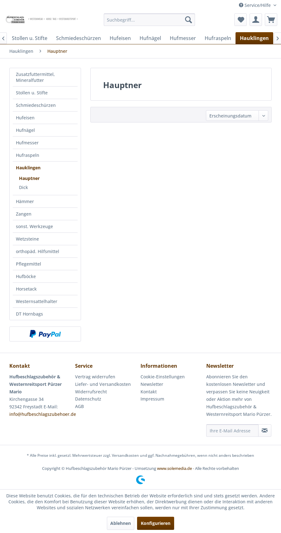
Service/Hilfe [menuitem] (255, 5)
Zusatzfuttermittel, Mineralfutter (35, 77)
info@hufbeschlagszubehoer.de (42, 414)
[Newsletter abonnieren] (264, 430)
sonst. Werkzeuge (34, 226)
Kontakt (148, 392)
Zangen (23, 214)
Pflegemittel (28, 264)
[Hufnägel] (150, 38)
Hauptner (29, 178)
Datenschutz (88, 399)
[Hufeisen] (120, 38)
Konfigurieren (155, 523)
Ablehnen (120, 523)
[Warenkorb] (271, 19)
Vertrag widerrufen (95, 377)
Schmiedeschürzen (36, 105)
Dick (23, 187)
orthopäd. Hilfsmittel (37, 251)
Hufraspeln (27, 155)
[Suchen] (188, 19)
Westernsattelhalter (36, 301)
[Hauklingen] (254, 38)
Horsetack (26, 289)
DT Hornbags (29, 314)
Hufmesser (27, 143)
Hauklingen (28, 168)
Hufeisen (25, 118)
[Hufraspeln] (218, 38)
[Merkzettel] (240, 19)
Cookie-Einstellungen (162, 377)
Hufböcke (26, 276)
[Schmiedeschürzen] (78, 38)
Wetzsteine (27, 239)
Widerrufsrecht (91, 392)
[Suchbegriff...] (149, 19)
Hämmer (25, 201)
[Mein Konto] (256, 19)
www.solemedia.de (174, 468)
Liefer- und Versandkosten (103, 384)
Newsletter (151, 384)
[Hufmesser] (182, 38)
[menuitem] (149, 19)
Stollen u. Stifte (32, 93)
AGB (79, 406)
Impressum (152, 399)
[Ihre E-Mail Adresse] (232, 430)
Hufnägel (25, 130)
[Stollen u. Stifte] (29, 38)
